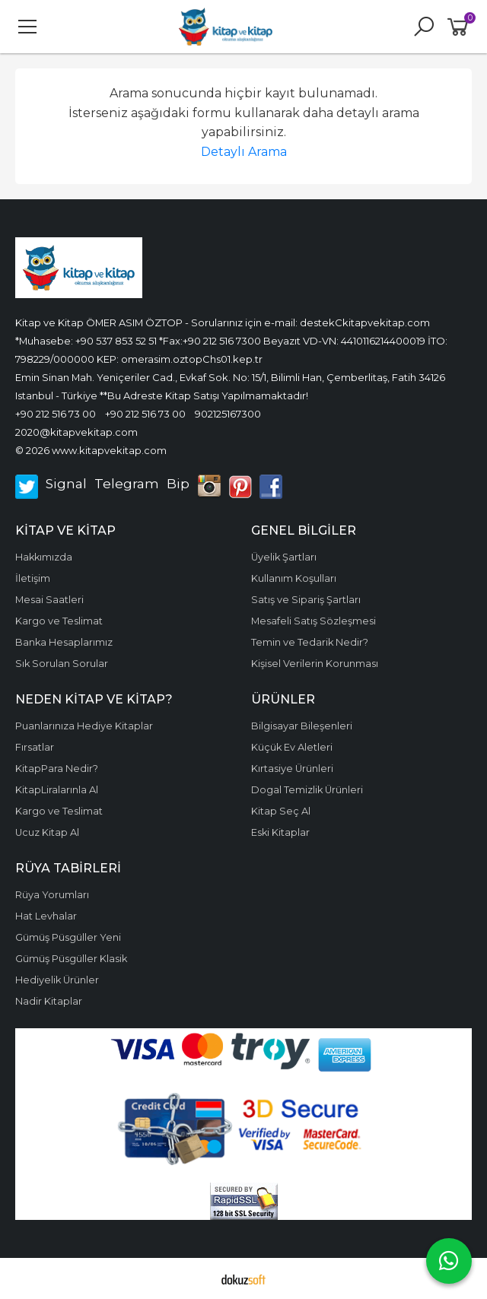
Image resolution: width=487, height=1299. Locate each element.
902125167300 (228, 414)
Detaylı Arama (244, 152)
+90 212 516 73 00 (55, 414)
